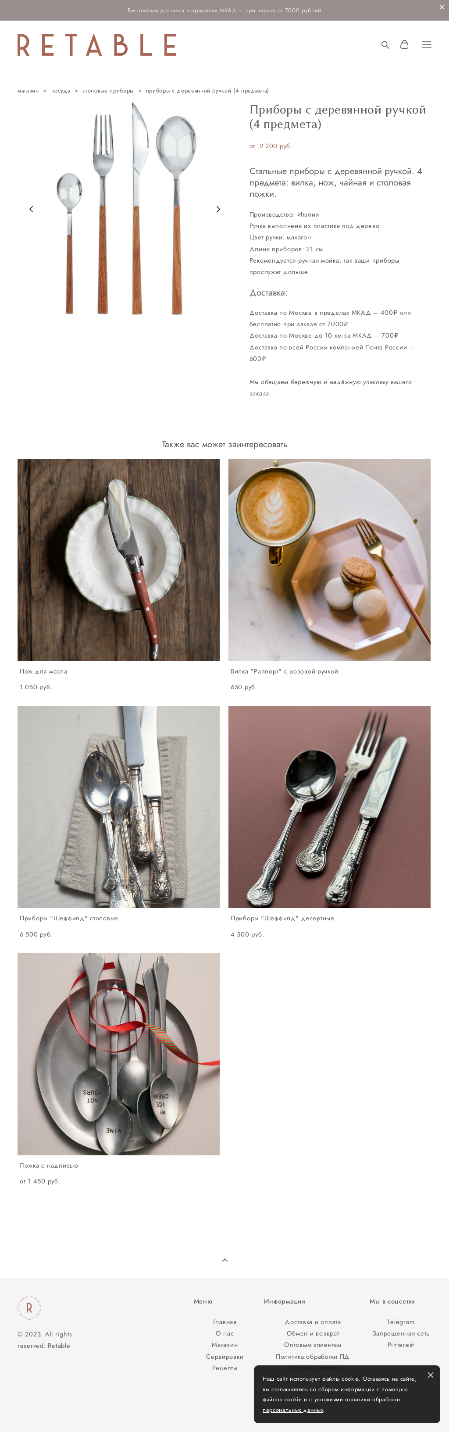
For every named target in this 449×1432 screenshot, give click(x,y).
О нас (225, 1333)
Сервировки (224, 1356)
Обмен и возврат (313, 1333)
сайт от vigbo (35, 1411)
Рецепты (225, 1367)
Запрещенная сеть (401, 1333)
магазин (28, 90)
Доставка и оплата (313, 1321)
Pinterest (401, 1344)
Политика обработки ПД (313, 1356)
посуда (61, 90)
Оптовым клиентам (313, 1344)
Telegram (400, 1321)
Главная (225, 1321)
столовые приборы (107, 90)
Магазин (225, 1344)
